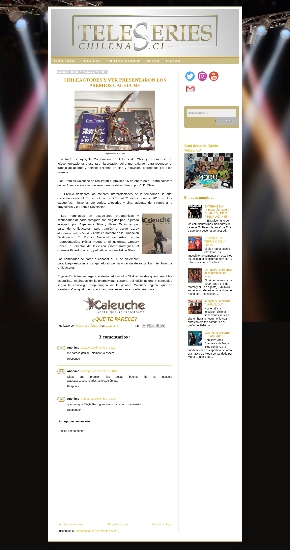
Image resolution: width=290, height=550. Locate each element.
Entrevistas (153, 60)
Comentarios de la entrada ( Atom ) (97, 530)
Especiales (173, 60)
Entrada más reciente (70, 524)
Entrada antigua (162, 524)
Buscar (226, 120)
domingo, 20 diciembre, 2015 (99, 371)
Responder (74, 358)
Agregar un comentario (74, 421)
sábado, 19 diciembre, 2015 (98, 347)
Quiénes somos (90, 60)
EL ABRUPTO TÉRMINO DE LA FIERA (215, 241)
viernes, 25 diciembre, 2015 (98, 398)
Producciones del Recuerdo (123, 60)
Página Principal (64, 60)
